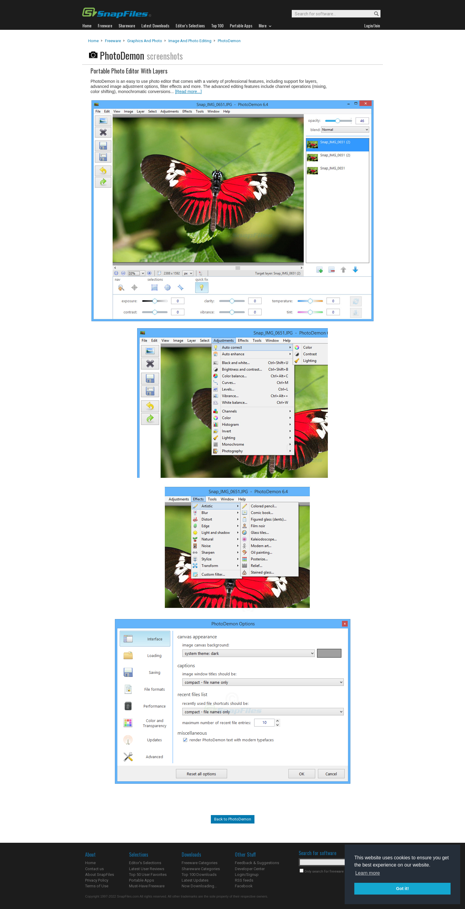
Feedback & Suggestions (257, 863)
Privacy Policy (96, 880)
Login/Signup (247, 874)
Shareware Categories (201, 869)
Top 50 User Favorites (148, 874)
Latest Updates (195, 880)
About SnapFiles (99, 874)
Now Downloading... (199, 886)
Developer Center (250, 869)
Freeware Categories (199, 863)
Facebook (244, 886)
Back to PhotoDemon (232, 819)
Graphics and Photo (144, 41)
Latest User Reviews (146, 869)
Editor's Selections (145, 863)
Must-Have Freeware (147, 886)
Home (93, 41)
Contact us (94, 869)
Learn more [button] (367, 873)
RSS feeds (244, 880)
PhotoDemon (229, 41)
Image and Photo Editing (189, 41)
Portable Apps (141, 880)
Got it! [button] (402, 888)
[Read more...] (188, 91)
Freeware (113, 41)
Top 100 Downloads (199, 874)
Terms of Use (96, 886)
